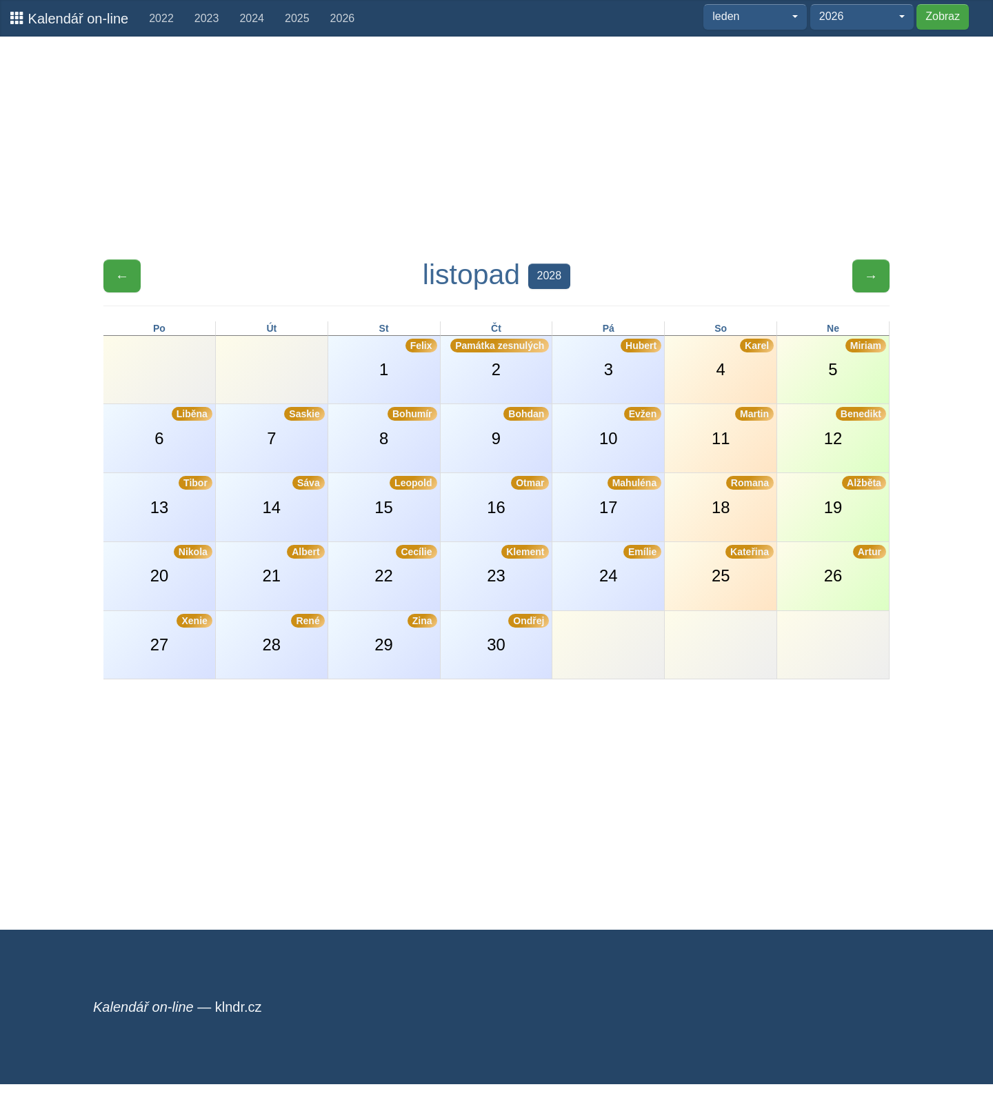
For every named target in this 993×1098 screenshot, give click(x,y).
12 (855, 427)
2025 (297, 18)
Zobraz (942, 16)
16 (518, 496)
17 (630, 496)
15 (405, 496)
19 (855, 496)
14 (294, 496)
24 (630, 565)
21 (294, 565)
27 (181, 634)
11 (743, 427)
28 (294, 634)
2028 (549, 275)
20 (181, 565)
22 (405, 565)
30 (518, 634)
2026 (342, 18)
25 (743, 565)
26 (855, 565)
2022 (161, 18)
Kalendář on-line (69, 18)
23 (518, 565)
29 (405, 634)
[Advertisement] (496, 146)
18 (743, 496)
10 (630, 427)
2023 (206, 18)
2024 (251, 18)
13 (181, 496)
